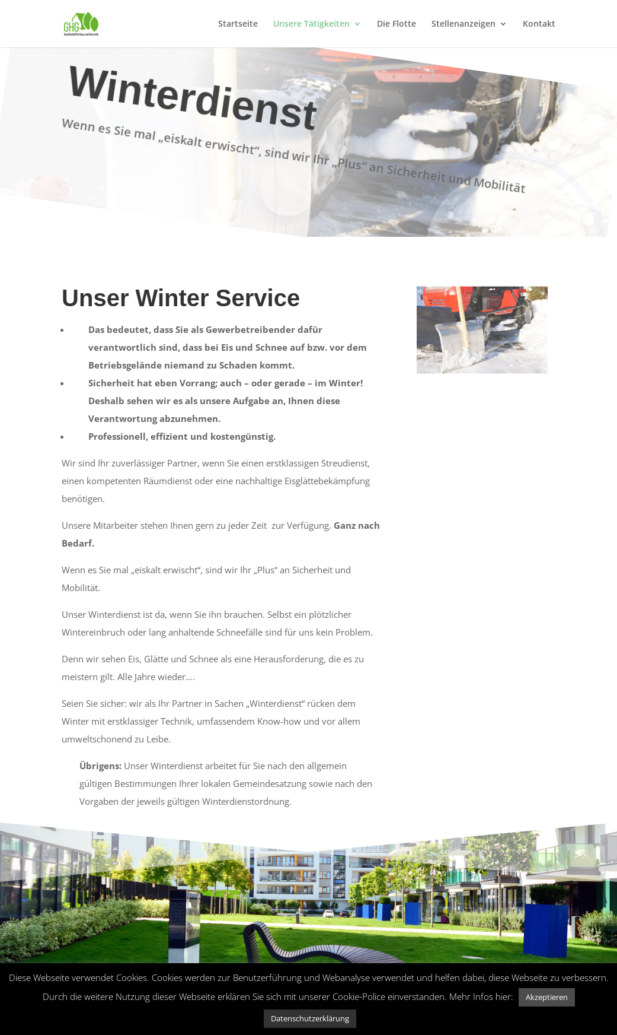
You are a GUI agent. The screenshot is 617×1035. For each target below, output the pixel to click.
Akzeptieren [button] (547, 997)
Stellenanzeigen (463, 24)
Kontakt (539, 24)
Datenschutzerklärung (310, 1018)
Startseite (238, 24)
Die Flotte (396, 24)
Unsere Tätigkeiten (311, 24)
